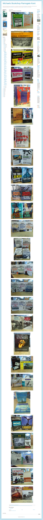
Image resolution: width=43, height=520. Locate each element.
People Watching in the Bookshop (5, 75)
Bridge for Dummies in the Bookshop (5, 83)
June (4, 49)
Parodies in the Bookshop (5, 63)
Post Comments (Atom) (13, 510)
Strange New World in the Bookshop (5, 56)
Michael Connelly (20, 505)
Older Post (34, 509)
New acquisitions (23, 505)
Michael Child (39, 106)
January (4, 87)
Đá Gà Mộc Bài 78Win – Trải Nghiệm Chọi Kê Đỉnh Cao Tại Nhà (38, 82)
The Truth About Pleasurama (38, 92)
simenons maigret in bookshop (38, 33)
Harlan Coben (17, 505)
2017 (3, 89)
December (5, 44)
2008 (3, 96)
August (4, 47)
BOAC (12, 505)
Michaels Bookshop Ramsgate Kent (19, 3)
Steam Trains (31, 505)
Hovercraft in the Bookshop (5, 73)
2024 (3, 39)
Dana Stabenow (14, 505)
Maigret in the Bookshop (5, 72)
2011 (3, 94)
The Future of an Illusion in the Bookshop (5, 54)
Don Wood (38, 26)
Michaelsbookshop (39, 107)
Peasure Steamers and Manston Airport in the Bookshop (5, 70)
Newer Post (10, 509)
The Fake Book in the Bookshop (5, 64)
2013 (3, 92)
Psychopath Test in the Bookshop (5, 58)
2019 (3, 43)
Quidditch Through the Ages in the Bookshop (5, 52)
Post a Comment (11, 508)
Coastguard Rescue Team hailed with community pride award (38, 68)
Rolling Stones (26, 505)
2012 (3, 93)
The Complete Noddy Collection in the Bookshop (5, 61)
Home (22, 509)
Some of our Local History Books (5, 66)
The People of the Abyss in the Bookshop (5, 81)
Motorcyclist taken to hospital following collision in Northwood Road (38, 44)
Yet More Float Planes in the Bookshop (5, 68)
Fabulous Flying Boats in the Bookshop (5, 79)
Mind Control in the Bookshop (5, 84)
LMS (18, 505)
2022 (3, 41)
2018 (3, 88)
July (4, 48)
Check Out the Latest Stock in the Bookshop (5, 78)
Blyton (11, 505)
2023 (3, 40)
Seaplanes (29, 505)
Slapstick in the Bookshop (5, 59)
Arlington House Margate (38, 79)
